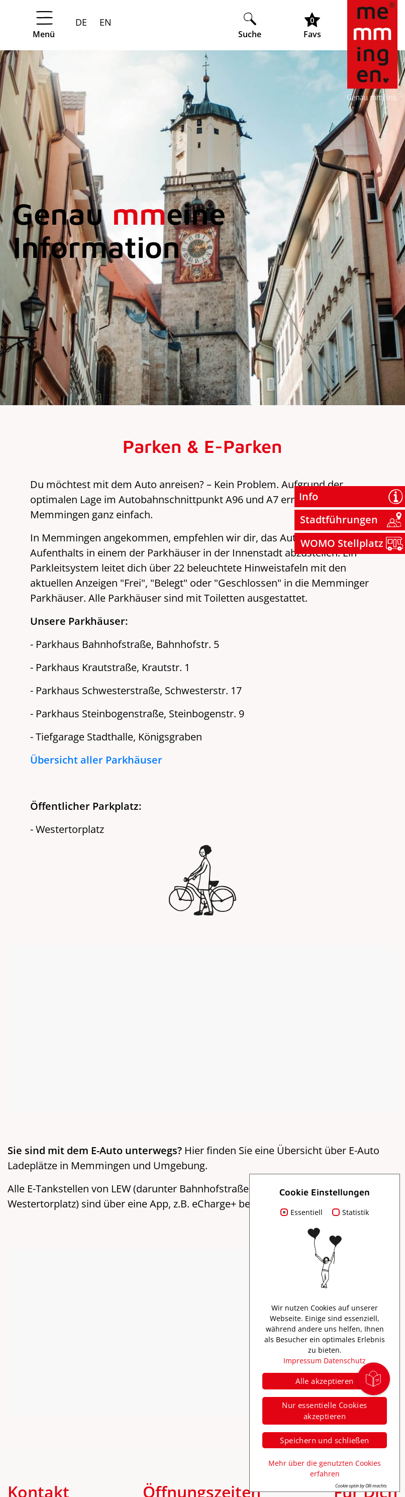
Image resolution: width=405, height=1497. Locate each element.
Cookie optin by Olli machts (361, 1485)
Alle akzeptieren (324, 1381)
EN (104, 22)
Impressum (302, 1360)
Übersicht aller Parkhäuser (96, 760)
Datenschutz (345, 1360)
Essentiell (306, 1212)
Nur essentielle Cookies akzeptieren (324, 1411)
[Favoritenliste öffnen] (312, 25)
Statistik (355, 1212)
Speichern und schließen (324, 1440)
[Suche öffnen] (249, 25)
